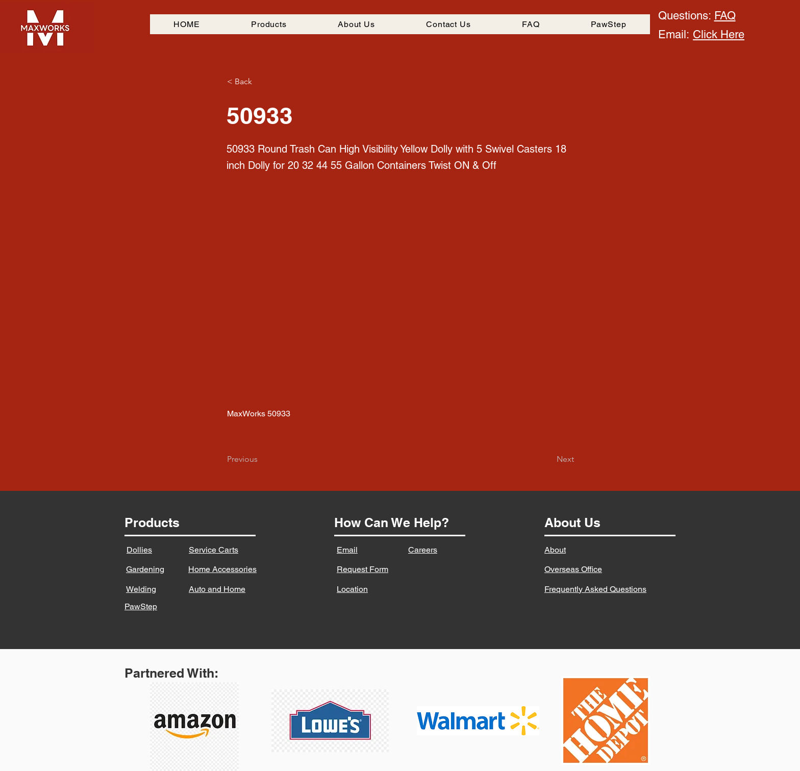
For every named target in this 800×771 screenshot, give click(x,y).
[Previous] (260, 459)
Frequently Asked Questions (595, 589)
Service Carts (213, 550)
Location (352, 589)
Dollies (139, 550)
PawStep (140, 606)
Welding (141, 589)
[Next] (548, 459)
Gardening (145, 569)
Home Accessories (222, 569)
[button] (260, 81)
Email (347, 550)
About (555, 550)
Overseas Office (573, 569)
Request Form (362, 569)
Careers (422, 550)
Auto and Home (217, 589)
